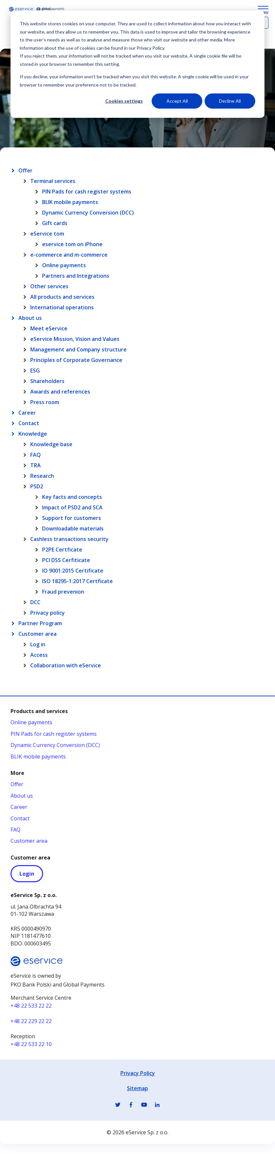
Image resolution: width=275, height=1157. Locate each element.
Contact (28, 423)
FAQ (35, 455)
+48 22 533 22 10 (31, 1044)
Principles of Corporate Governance (76, 360)
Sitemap (137, 1088)
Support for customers (71, 518)
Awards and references (60, 392)
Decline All (230, 101)
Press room (44, 402)
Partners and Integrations (75, 276)
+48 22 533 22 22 (31, 1006)
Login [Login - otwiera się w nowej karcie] (26, 873)
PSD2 (36, 486)
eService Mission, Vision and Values (74, 339)
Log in (37, 644)
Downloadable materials (73, 528)
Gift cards (54, 223)
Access (39, 655)
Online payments (64, 265)
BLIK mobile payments (70, 202)
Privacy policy (47, 613)
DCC (35, 602)
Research (42, 476)
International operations (62, 307)
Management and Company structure (78, 349)
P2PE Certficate (62, 550)
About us (30, 318)
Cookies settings (124, 101)
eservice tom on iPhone (72, 244)
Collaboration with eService (65, 665)
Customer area (37, 634)
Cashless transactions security (69, 539)
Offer (25, 170)
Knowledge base (51, 444)
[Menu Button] (263, 10)
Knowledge (32, 434)
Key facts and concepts (72, 497)
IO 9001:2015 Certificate (72, 571)
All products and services (62, 297)
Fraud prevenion (63, 592)
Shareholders (47, 381)
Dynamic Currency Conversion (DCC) (88, 213)
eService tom (47, 234)
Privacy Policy (137, 1073)
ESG (35, 370)
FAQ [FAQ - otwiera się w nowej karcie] (15, 830)
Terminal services (52, 181)
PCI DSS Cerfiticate (66, 560)
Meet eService (48, 328)
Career (27, 413)
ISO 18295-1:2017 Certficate (77, 581)
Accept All (177, 101)
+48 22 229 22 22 (31, 1021)
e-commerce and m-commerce (69, 255)
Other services (49, 286)
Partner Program (40, 623)
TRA (35, 465)
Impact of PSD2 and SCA (72, 507)
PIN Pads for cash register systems (86, 191)
